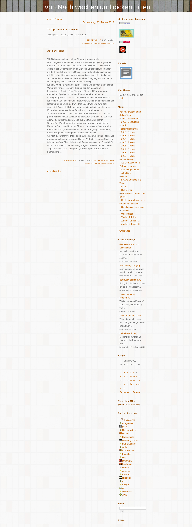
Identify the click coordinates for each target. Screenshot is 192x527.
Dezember (125, 392)
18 (127, 380)
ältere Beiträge (54, 171)
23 (120, 384)
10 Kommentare (88, 43)
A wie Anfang (127, 159)
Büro (123, 187)
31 (124, 388)
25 (127, 384)
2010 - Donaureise (130, 122)
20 (134, 380)
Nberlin (125, 433)
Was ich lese (127, 214)
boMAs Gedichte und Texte (103, 160)
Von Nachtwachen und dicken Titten (97, 7)
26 (131, 384)
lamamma (126, 461)
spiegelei (126, 478)
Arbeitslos (126, 173)
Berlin (124, 176)
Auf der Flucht (55, 51)
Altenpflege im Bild (130, 170)
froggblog (126, 454)
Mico (124, 427)
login (121, 98)
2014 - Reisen (128, 139)
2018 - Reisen (128, 153)
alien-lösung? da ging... (130, 265)
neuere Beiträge (55, 19)
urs (123, 488)
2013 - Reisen (128, 135)
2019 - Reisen (128, 156)
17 (124, 380)
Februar (137, 392)
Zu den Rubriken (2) (130, 221)
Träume (125, 210)
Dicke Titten (127, 190)
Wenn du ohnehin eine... (131, 315)
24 (124, 384)
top (123, 481)
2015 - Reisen (128, 142)
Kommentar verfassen (104, 43)
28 (136, 384)
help (124, 457)
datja (124, 447)
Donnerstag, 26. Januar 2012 (98, 22)
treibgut (125, 485)
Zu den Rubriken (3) (130, 224)
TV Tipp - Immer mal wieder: (63, 29)
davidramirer (128, 450)
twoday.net (124, 231)
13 (134, 376)
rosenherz (127, 474)
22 (139, 380)
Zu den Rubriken (129, 217)
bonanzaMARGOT (94, 40)
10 (124, 376)
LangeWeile (127, 423)
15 (139, 376)
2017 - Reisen (128, 149)
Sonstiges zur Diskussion (133, 207)
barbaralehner (128, 444)
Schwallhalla (128, 437)
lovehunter (127, 464)
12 (131, 376)
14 (136, 376)
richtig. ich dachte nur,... (130, 280)
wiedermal (127, 491)
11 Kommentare (88, 163)
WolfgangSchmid (130, 440)
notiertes (126, 471)
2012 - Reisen (128, 132)
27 (134, 384)
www (124, 495)
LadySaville (129, 420)
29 (139, 384)
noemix (125, 467)
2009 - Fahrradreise (130, 118)
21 (136, 380)
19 (131, 380)
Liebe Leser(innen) (128, 333)
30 (120, 388)
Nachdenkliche (129, 430)
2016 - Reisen (128, 146)
